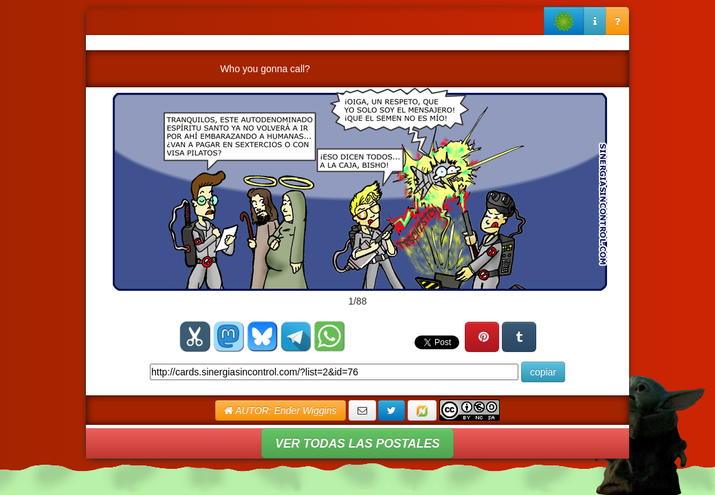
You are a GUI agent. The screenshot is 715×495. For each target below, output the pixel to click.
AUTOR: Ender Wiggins (280, 410)
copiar (543, 371)
